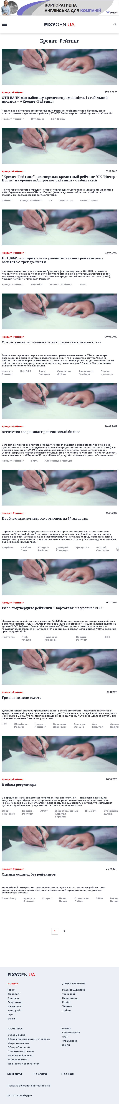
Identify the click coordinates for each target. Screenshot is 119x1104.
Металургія (14, 1010)
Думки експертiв (73, 983)
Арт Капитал (97, 725)
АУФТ (44, 810)
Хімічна (66, 1010)
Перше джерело (107, 372)
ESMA (99, 898)
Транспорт (68, 994)
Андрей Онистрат (102, 549)
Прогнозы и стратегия (21, 1051)
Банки (11, 1018)
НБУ (4, 724)
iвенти (66, 1045)
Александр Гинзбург (86, 372)
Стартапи (13, 998)
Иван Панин (63, 900)
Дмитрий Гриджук (62, 549)
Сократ (47, 898)
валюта (66, 1028)
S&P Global (58, 118)
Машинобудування (73, 990)
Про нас (67, 1074)
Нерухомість (69, 998)
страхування (69, 1040)
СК (50, 200)
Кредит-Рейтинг (13, 118)
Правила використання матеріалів (29, 1085)
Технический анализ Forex (23, 1063)
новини (13, 983)
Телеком (67, 1006)
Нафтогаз (8, 636)
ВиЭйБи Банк (26, 549)
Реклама (40, 1074)
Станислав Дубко (64, 372)
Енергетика (14, 1002)
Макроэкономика (18, 1043)
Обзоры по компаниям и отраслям (29, 1039)
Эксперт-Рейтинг (61, 284)
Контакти (14, 1074)
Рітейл (66, 1002)
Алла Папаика (44, 372)
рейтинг (7, 200)
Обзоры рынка (16, 1035)
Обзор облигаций (19, 1047)
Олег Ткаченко (8, 812)
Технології (14, 994)
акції (65, 1036)
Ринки (11, 990)
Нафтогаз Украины (50, 638)
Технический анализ (20, 1055)
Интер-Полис (89, 200)
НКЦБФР (36, 284)
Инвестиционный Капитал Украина (66, 813)
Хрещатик (82, 547)
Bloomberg (9, 898)
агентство (66, 200)
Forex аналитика (17, 1059)
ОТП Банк (37, 118)
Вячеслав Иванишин (60, 725)
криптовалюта (71, 1032)
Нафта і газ (14, 1006)
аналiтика (15, 1028)
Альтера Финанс (79, 725)
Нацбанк (8, 547)
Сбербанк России (21, 725)
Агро (11, 1014)
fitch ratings (26, 638)
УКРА (83, 284)
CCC (107, 636)
